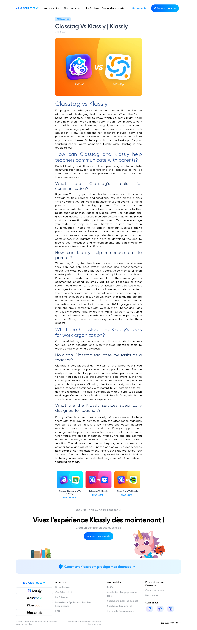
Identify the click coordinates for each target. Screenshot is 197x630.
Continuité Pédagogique (120, 611)
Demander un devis (113, 8)
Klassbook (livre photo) (119, 606)
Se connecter (139, 8)
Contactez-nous (154, 590)
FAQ (57, 611)
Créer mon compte (165, 8)
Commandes (94, 624)
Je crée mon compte (98, 536)
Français (175, 623)
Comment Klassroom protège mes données (97, 566)
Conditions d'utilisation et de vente (84, 621)
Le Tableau (92, 8)
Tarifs (110, 587)
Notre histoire (51, 8)
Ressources (151, 595)
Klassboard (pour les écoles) (122, 600)
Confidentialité (63, 592)
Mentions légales (24, 624)
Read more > (69, 497)
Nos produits (72, 8)
